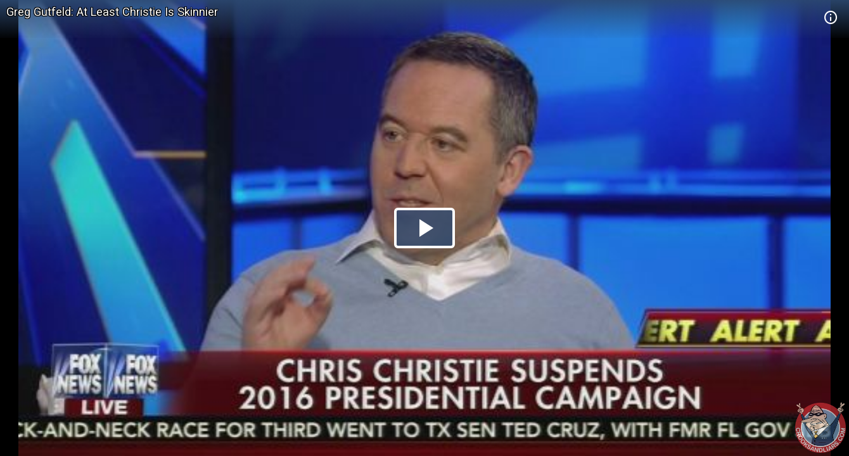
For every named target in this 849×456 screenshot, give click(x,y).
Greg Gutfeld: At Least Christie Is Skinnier (112, 11)
